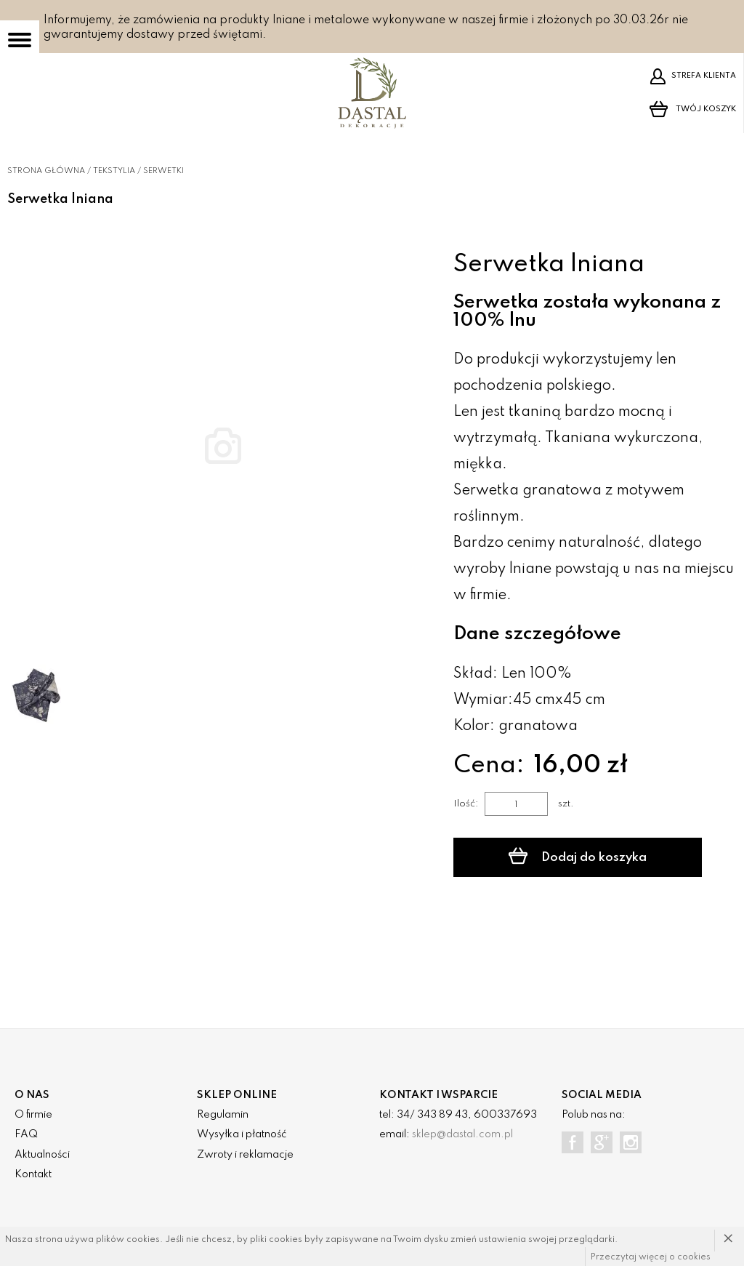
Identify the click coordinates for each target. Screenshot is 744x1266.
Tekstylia (114, 171)
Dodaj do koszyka (577, 855)
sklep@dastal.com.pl (462, 1134)
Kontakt (33, 1174)
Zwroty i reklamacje (245, 1155)
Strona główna (46, 171)
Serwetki (163, 171)
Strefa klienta (693, 76)
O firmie (33, 1115)
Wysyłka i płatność (241, 1134)
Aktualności (42, 1155)
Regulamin (222, 1115)
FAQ (26, 1134)
